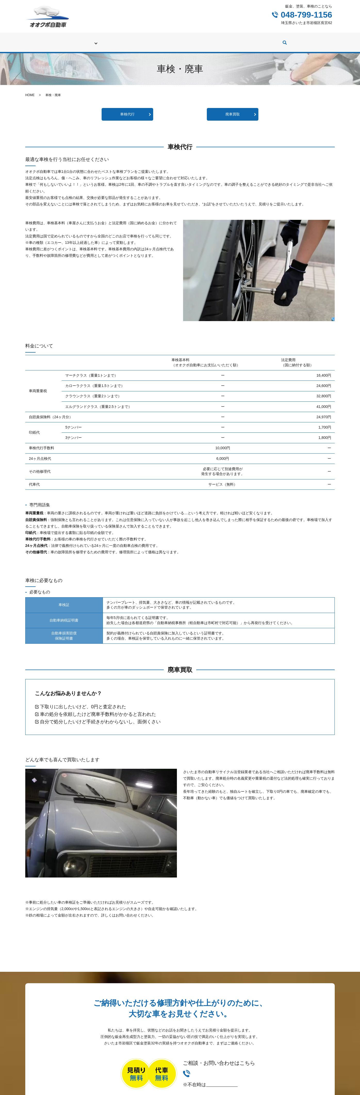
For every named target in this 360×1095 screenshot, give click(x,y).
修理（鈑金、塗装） (138, 40)
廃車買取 (232, 109)
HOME (30, 90)
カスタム (227, 40)
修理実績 (173, 40)
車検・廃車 (102, 40)
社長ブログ (254, 40)
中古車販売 (200, 40)
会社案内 (281, 40)
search (299, 40)
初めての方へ (72, 40)
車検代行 (127, 109)
